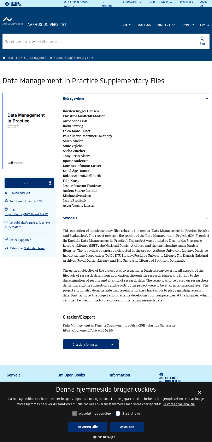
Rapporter (24, 240)
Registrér (186, 2)
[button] (29, 183)
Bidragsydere (136, 98)
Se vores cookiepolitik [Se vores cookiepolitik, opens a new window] (179, 404)
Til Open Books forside (76, 4)
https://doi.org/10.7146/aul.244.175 (26, 214)
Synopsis (136, 218)
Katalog (144, 24)
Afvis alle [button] (127, 427)
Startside (11, 58)
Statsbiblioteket (34, 248)
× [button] (199, 394)
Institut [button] (163, 24)
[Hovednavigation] (205, 25)
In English (107, 4)
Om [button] (125, 24)
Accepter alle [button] (88, 427)
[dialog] (106, 412)
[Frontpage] (44, 23)
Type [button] (185, 24)
